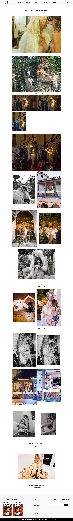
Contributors (45, 2)
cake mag (7, 2)
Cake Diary (19, 2)
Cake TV (36, 2)
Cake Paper (28, 2)
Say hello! (54, 2)
